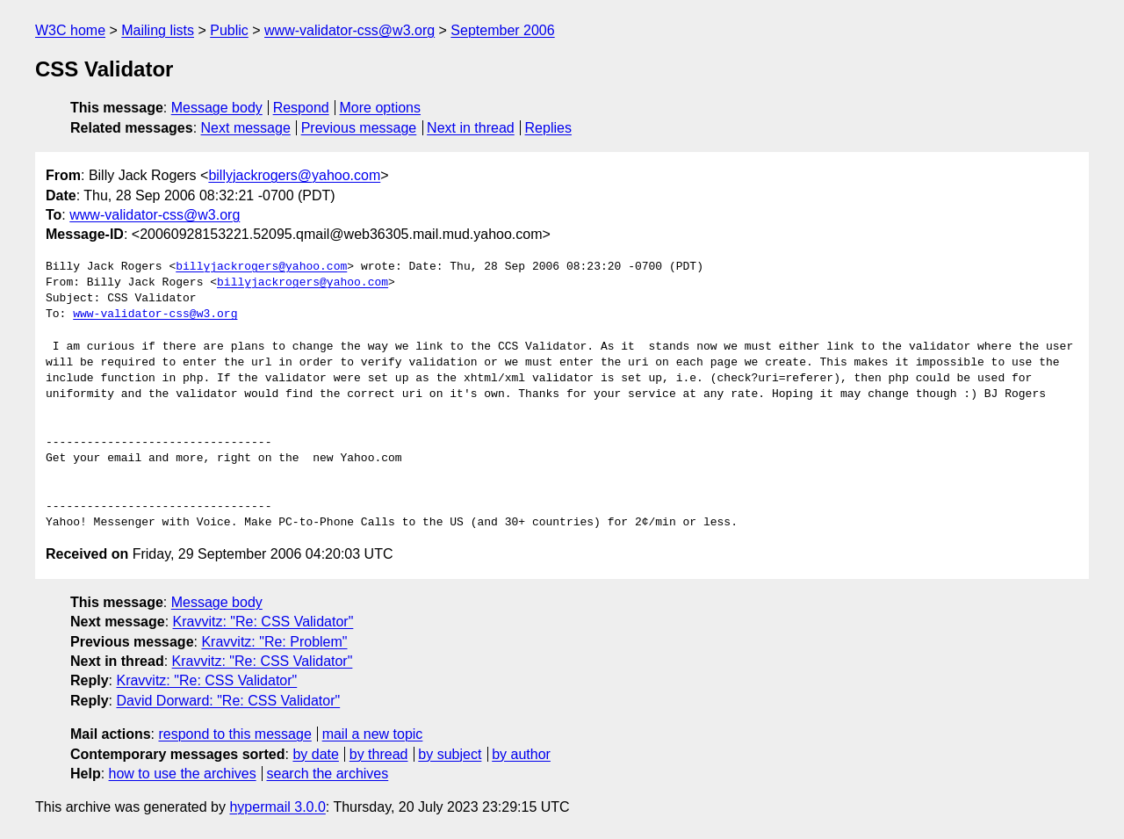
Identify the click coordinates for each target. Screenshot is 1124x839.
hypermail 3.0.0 (277, 806)
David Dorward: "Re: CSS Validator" (228, 700)
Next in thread (471, 127)
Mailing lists (157, 30)
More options (381, 107)
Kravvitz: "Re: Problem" (274, 641)
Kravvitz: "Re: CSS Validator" (263, 621)
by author (521, 754)
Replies (548, 127)
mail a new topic (372, 734)
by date (315, 754)
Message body (217, 107)
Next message (246, 127)
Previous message (359, 127)
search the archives (328, 773)
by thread (378, 754)
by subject (449, 754)
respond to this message (234, 734)
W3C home (70, 30)
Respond (301, 107)
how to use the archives (182, 773)
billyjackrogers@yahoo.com (294, 175)
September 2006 (502, 30)
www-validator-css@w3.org (349, 30)
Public (229, 30)
